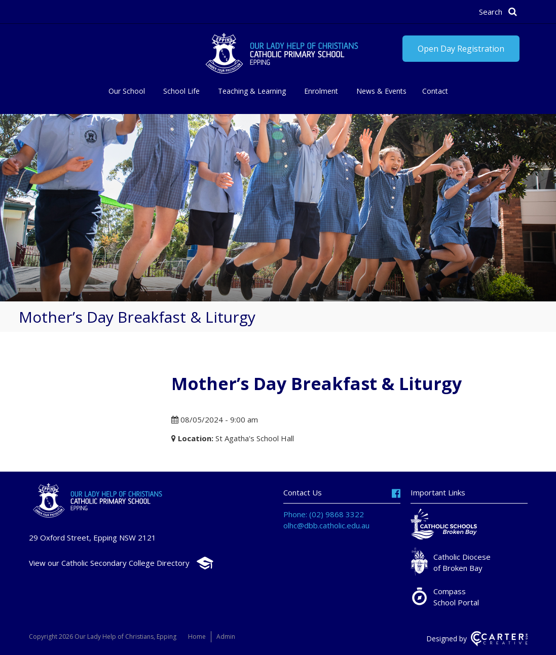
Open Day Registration (461, 48)
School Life (181, 91)
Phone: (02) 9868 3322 (323, 514)
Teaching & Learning (252, 91)
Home (197, 636)
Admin (225, 636)
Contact (435, 91)
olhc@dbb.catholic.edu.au (326, 525)
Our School (126, 91)
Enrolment (321, 91)
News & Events (381, 91)
